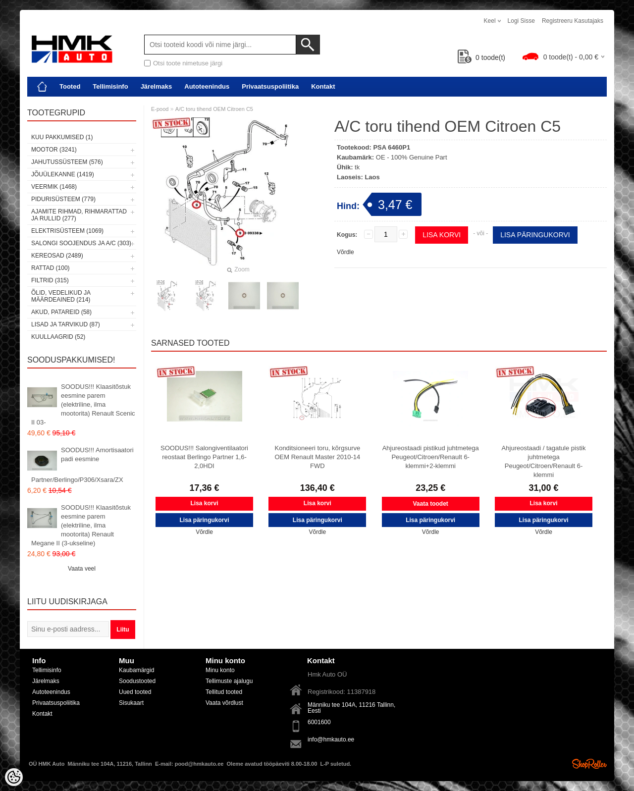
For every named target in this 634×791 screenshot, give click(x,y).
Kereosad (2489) (57, 255)
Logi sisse (521, 20)
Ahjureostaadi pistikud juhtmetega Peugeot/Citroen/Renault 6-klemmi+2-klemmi (430, 457)
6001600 (319, 722)
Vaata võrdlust (224, 703)
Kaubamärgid (136, 670)
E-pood (159, 109)
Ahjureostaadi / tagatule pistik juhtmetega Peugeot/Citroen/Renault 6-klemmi (544, 461)
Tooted (69, 86)
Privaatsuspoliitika (270, 86)
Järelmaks (156, 86)
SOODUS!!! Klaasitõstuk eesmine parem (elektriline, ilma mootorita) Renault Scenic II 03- (83, 404)
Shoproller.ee (589, 764)
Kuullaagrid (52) (58, 336)
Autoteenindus (206, 86)
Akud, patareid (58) (61, 312)
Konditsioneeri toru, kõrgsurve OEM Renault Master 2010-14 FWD (317, 457)
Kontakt (323, 86)
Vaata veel (82, 568)
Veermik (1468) (54, 186)
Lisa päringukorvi (535, 235)
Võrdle (345, 252)
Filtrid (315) (50, 280)
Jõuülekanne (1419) (62, 174)
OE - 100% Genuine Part (411, 157)
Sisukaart (131, 703)
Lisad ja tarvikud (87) (65, 324)
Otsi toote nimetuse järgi (187, 63)
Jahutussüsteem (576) (67, 161)
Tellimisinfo (110, 86)
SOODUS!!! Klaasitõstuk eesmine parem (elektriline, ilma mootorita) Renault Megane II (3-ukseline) (81, 525)
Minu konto (220, 670)
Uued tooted (135, 692)
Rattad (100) (50, 267)
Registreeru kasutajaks (572, 20)
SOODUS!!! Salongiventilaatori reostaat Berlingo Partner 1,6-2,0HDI (204, 457)
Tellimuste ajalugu (229, 681)
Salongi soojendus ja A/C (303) (81, 243)
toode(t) (481, 57)
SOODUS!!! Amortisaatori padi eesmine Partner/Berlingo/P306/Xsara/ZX (82, 464)
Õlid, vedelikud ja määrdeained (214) (60, 296)
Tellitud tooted (224, 692)
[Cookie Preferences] (14, 777)
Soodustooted (137, 681)
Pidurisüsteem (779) (63, 199)
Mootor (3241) (54, 149)
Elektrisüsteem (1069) (67, 230)
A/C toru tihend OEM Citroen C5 (214, 109)
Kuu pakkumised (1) (62, 137)
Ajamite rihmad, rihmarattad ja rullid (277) (79, 215)
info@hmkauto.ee (331, 739)
